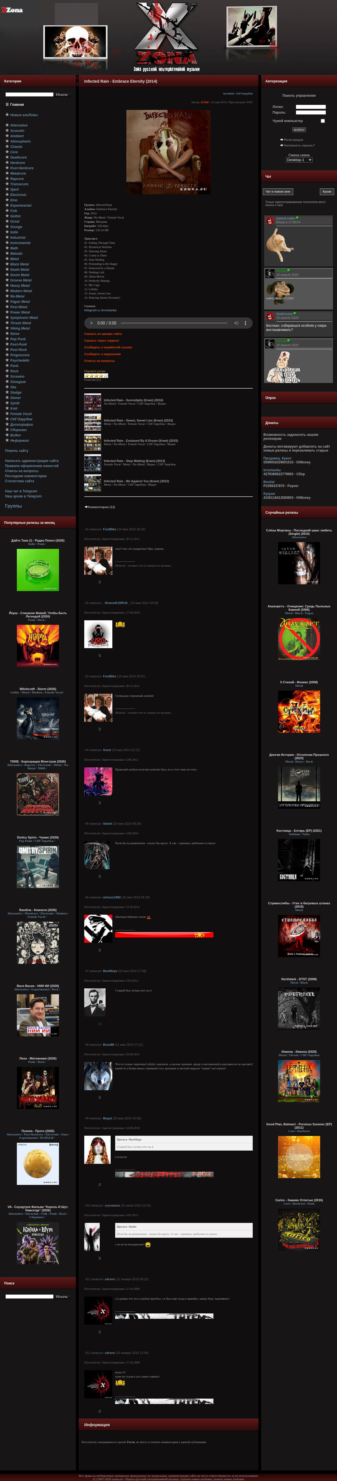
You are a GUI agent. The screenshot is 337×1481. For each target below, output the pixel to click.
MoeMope (110, 971)
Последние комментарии (26, 476)
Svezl (107, 750)
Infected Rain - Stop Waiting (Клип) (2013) (134, 461)
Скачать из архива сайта (103, 333)
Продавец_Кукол (277, 458)
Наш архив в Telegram (23, 496)
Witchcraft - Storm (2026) (38, 689)
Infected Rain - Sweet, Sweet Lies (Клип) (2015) (138, 420)
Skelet (107, 823)
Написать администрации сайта (32, 461)
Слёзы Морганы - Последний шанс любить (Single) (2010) (299, 532)
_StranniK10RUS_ (116, 603)
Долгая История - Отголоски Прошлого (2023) (299, 756)
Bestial (268, 482)
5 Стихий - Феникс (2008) (299, 682)
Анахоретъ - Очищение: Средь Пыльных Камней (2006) (299, 608)
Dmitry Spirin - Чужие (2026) (38, 837)
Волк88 (108, 1044)
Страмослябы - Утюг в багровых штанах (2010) (299, 904)
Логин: (278, 107)
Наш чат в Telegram (21, 491)
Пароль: (279, 112)
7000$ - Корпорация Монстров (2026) (38, 761)
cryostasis (112, 1205)
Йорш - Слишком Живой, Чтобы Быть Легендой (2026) (38, 614)
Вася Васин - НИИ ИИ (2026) (38, 986)
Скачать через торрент (101, 340)
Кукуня (269, 494)
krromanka (109, 310)
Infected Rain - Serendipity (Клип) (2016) (133, 400)
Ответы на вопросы (21, 471)
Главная (17, 105)
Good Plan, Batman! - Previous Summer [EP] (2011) (299, 1125)
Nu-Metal (228, 93)
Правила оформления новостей (32, 466)
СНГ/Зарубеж (244, 93)
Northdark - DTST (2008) (299, 979)
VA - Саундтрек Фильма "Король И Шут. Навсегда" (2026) (38, 1208)
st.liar (205, 102)
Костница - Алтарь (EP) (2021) (299, 830)
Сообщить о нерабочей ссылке (108, 347)
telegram (90, 310)
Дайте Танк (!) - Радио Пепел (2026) (37, 540)
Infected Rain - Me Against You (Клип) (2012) (136, 481)
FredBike (109, 529)
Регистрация (293, 139)
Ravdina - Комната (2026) (37, 910)
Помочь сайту (16, 451)
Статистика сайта (19, 481)
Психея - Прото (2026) (38, 1131)
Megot (107, 1118)
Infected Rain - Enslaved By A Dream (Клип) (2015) (141, 440)
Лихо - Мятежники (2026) (37, 1058)
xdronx (110, 1279)
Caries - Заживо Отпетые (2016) (299, 1200)
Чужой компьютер (288, 121)
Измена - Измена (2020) (299, 1051)
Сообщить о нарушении (102, 354)
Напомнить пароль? (299, 145)
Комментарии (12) (99, 507)
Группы (13, 506)
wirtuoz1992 (112, 897)
